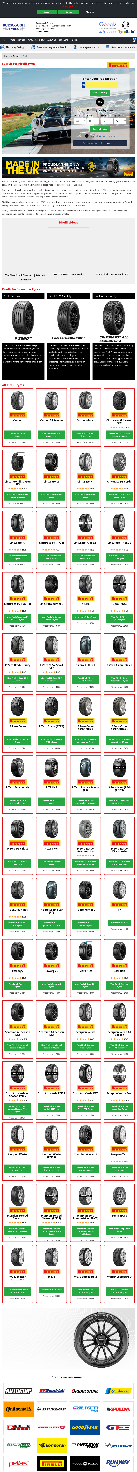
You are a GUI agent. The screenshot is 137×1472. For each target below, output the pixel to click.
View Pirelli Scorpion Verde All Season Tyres (119, 1046)
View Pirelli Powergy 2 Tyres (51, 985)
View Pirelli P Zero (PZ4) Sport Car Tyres (51, 679)
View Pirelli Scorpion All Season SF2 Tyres (17, 1046)
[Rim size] (107, 121)
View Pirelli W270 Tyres (51, 1290)
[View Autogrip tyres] (18, 1391)
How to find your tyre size (102, 136)
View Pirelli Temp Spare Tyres (119, 1230)
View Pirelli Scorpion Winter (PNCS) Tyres (51, 1168)
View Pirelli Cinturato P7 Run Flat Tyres (17, 618)
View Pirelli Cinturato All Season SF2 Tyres (119, 434)
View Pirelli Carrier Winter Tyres (85, 434)
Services (21, 40)
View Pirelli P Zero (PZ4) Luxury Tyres (17, 679)
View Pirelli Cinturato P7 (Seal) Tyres (85, 557)
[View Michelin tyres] (118, 1445)
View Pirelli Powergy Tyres (18, 985)
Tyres (12, 40)
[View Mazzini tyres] (85, 1445)
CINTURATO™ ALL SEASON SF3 (108, 345)
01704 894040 (42, 31)
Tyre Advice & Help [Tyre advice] (36, 40)
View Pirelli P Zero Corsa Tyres (17, 740)
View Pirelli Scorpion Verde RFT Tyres (85, 1107)
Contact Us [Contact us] (64, 40)
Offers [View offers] (75, 40)
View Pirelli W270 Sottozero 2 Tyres (85, 1291)
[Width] (80, 121)
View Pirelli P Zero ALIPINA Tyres (85, 679)
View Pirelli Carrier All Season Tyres (51, 434)
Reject (68, 12)
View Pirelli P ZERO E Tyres (51, 801)
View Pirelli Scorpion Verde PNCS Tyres (51, 1107)
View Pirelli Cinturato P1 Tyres (85, 495)
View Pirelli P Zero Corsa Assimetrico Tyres (85, 740)
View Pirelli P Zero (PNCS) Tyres (119, 618)
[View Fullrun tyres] (18, 1427)
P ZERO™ (11, 345)
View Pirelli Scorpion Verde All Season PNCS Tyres (17, 1109)
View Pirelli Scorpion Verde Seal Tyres (119, 1107)
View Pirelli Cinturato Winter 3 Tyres (51, 618)
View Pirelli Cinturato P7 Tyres (17, 557)
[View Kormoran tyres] (52, 1445)
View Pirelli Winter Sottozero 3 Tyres (119, 1291)
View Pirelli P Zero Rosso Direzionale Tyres (119, 863)
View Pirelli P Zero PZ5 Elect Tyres (17, 863)
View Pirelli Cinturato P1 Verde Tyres (119, 495)
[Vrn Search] (100, 85)
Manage (90, 12)
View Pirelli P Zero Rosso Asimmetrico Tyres (85, 863)
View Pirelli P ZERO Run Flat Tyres (17, 924)
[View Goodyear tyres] (85, 1427)
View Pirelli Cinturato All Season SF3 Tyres (17, 495)
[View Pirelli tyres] (52, 1463)
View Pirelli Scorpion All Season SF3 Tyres (51, 1046)
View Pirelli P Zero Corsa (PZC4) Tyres (51, 740)
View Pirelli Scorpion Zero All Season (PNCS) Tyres (51, 1231)
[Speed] (120, 121)
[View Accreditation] (126, 27)
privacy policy (68, 6)
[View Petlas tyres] (18, 1463)
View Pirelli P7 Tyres (119, 923)
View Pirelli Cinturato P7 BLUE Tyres (119, 557)
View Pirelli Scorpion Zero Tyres (119, 1168)
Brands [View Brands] (16, 56)
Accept (47, 12)
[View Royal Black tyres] (85, 1463)
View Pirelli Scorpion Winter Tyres (18, 1168)
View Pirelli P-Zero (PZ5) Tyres (85, 985)
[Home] (4, 40)
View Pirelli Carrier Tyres (17, 434)
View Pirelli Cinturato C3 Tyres (51, 495)
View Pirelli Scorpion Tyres (119, 985)
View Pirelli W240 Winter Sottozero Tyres (17, 1291)
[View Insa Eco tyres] (18, 1445)
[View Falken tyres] (85, 1409)
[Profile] (93, 121)
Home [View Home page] (7, 56)
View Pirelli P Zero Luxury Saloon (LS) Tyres (85, 801)
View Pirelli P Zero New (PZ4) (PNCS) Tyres (119, 801)
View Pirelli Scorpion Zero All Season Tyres (17, 1230)
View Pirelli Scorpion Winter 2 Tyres (85, 1168)
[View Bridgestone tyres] (85, 1391)
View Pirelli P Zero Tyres (85, 617)
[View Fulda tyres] (118, 1409)
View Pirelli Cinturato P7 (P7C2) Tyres (51, 557)
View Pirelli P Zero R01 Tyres (51, 863)
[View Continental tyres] (18, 1409)
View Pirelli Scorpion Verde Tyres (85, 1046)
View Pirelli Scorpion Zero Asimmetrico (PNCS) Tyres (85, 1231)
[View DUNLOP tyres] (52, 1409)
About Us (51, 40)
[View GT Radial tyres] (118, 1427)
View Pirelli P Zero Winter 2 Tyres (85, 924)
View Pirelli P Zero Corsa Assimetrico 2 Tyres (119, 740)
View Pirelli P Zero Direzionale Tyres (18, 801)
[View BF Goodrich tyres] (52, 1391)
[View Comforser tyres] (118, 1391)
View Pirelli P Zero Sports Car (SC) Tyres (51, 924)
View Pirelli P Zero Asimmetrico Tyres (119, 679)
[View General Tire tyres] (52, 1427)
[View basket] (134, 40)
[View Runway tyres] (118, 1463)
